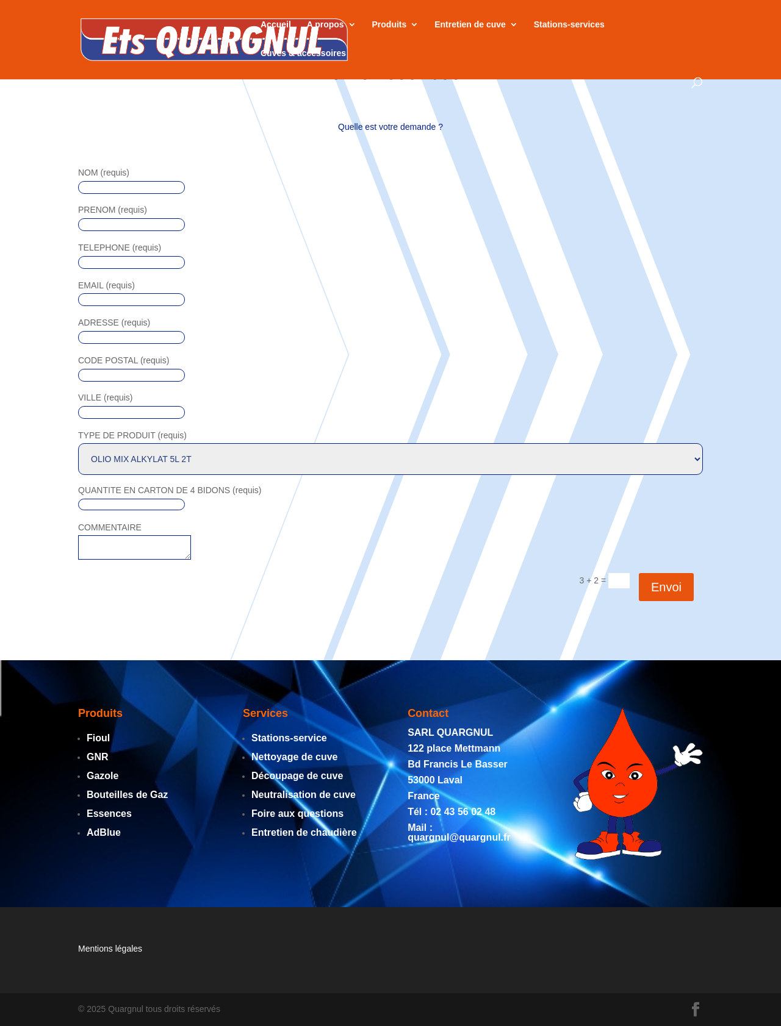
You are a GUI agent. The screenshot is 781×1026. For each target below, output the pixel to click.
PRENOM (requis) (112, 210)
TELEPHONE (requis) (119, 247)
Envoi (666, 587)
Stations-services (569, 24)
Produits (389, 24)
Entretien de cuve (470, 24)
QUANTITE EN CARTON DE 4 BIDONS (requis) (170, 490)
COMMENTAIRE (110, 527)
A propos (325, 24)
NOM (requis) (103, 172)
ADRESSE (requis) (114, 322)
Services (265, 713)
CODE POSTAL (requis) (123, 360)
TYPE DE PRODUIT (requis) (132, 435)
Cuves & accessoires (303, 53)
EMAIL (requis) (106, 285)
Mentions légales (110, 948)
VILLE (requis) (105, 397)
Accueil (276, 24)
